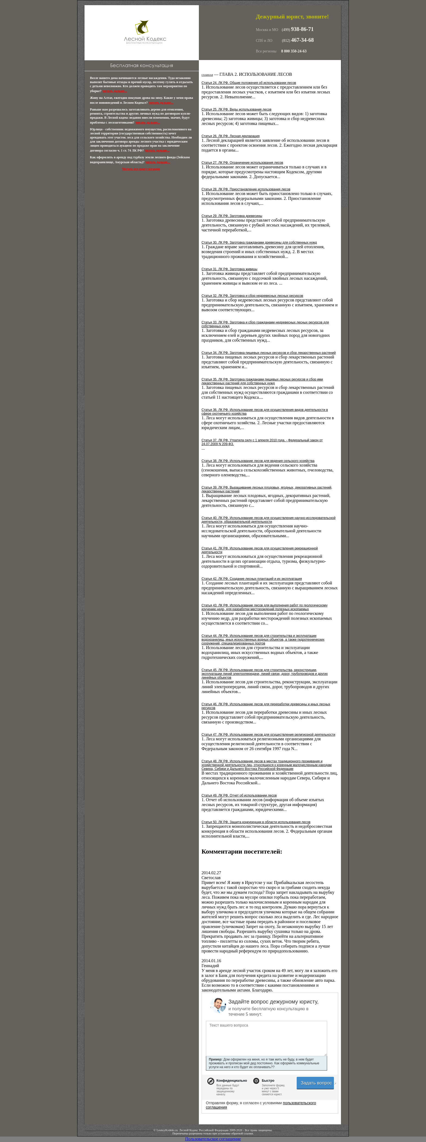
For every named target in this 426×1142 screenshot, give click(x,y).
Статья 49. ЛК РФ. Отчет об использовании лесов (239, 795)
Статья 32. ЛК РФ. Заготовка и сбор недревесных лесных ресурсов (252, 296)
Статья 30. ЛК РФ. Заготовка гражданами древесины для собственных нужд (259, 242)
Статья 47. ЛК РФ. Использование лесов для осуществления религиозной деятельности (268, 735)
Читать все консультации (141, 169)
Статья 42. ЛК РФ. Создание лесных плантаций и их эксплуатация (252, 579)
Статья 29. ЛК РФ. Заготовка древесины (232, 216)
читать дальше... (114, 91)
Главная (207, 75)
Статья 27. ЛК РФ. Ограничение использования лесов (242, 163)
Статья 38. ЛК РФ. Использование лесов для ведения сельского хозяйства (258, 461)
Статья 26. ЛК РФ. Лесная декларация (231, 136)
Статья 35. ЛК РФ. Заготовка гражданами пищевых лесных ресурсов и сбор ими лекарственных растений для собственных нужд (262, 381)
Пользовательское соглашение (213, 1139)
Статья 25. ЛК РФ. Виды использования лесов (236, 109)
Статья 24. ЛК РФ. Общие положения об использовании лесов (249, 83)
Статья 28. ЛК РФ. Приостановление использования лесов (246, 189)
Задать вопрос (317, 1083)
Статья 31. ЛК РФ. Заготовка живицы (230, 269)
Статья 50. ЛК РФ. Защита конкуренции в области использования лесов (256, 822)
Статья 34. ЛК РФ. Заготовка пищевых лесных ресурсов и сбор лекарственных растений (269, 353)
